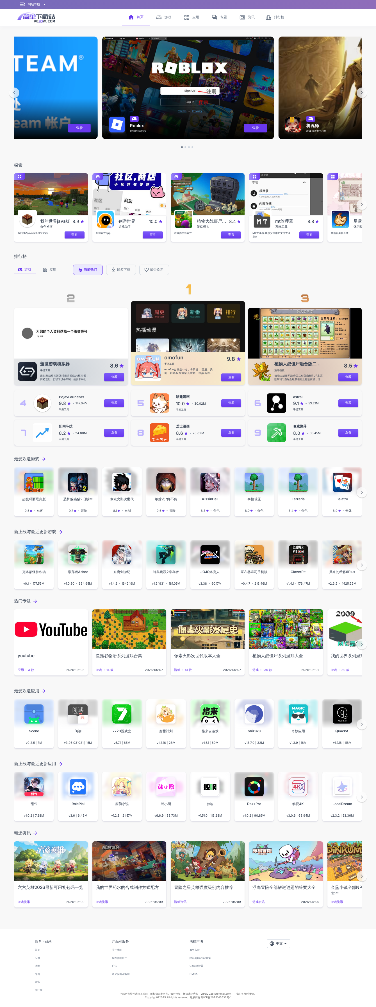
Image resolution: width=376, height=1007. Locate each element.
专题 (37, 974)
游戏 (37, 965)
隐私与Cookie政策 (200, 957)
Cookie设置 (196, 965)
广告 (114, 965)
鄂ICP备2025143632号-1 (216, 997)
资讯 (37, 981)
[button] (14, 92)
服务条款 (195, 949)
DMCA (193, 974)
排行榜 (38, 990)
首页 (37, 949)
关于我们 (117, 949)
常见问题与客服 (121, 974)
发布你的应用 (119, 957)
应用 (37, 957)
